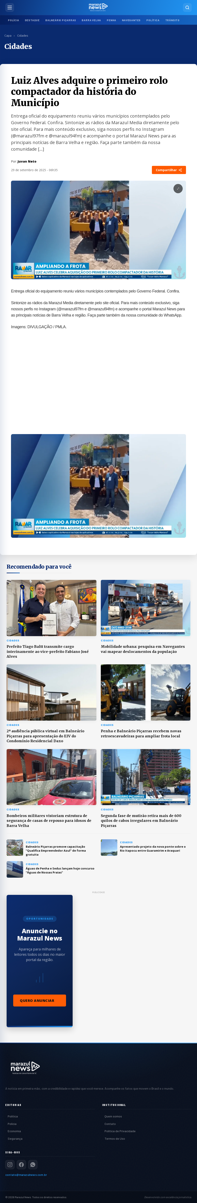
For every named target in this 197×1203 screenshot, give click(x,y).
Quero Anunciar (37, 1000)
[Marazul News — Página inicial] (99, 7)
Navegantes (131, 20)
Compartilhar (169, 170)
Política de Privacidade (120, 1131)
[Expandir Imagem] (178, 188)
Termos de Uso (115, 1138)
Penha (111, 20)
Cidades (22, 35)
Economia (14, 1131)
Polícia (13, 20)
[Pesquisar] (187, 7)
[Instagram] (10, 1164)
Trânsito (172, 20)
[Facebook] (21, 1164)
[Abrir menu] (9, 7)
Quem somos (113, 1116)
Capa (7, 35)
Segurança (15, 1138)
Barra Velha (91, 20)
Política (152, 20)
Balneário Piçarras (60, 20)
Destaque (32, 20)
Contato (110, 1124)
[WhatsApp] (32, 1164)
